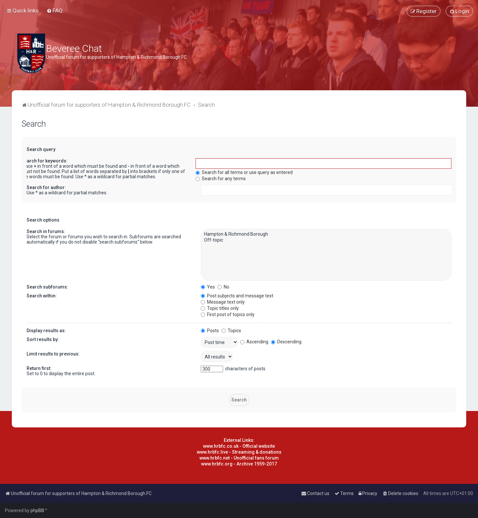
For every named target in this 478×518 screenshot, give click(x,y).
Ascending (254, 341)
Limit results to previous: (53, 353)
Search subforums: (47, 287)
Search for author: (46, 187)
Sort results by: (43, 339)
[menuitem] (54, 10)
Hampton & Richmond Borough (326, 234)
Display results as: (46, 330)
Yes (208, 287)
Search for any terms (221, 178)
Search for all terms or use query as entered (244, 172)
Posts (210, 330)
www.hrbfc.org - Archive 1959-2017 (239, 463)
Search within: (42, 295)
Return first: (39, 368)
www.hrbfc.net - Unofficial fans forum (239, 458)
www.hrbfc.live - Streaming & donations (239, 452)
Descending (286, 341)
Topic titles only (220, 308)
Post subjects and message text (237, 295)
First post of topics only (228, 314)
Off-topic (326, 240)
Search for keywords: (44, 160)
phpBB (37, 510)
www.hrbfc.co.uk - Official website (239, 446)
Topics (231, 330)
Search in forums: (46, 231)
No (223, 287)
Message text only (223, 302)
